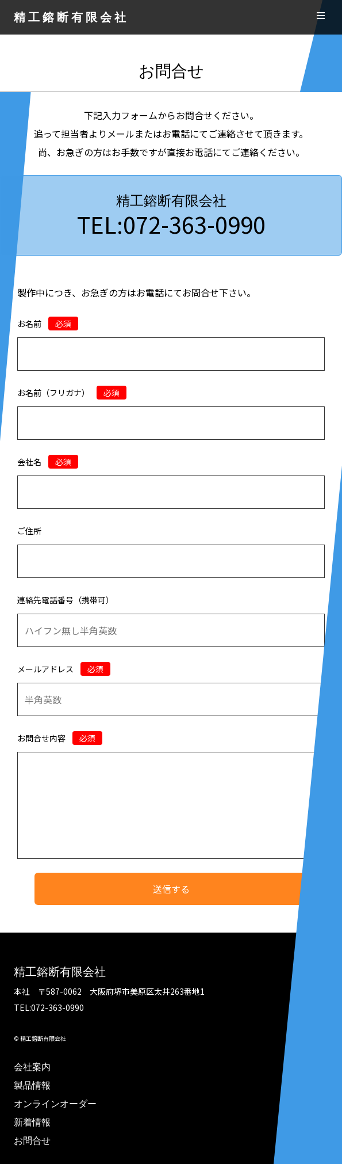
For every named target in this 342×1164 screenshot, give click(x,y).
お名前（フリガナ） (71, 393)
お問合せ (32, 1141)
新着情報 (32, 1122)
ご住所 (29, 531)
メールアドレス (63, 669)
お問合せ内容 (59, 738)
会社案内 (32, 1067)
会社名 (47, 462)
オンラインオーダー (55, 1104)
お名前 (47, 323)
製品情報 (32, 1085)
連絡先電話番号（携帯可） (65, 600)
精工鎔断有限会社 (71, 17)
